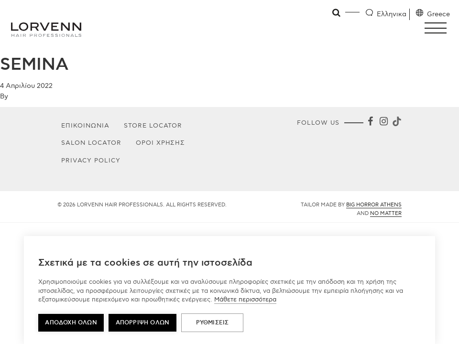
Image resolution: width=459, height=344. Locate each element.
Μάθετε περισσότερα (245, 299)
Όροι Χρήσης (161, 143)
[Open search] (337, 13)
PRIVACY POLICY (90, 160)
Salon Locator (91, 143)
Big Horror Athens (374, 205)
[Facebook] (370, 123)
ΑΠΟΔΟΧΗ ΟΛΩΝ (71, 322)
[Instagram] (383, 123)
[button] (438, 28)
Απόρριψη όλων (143, 322)
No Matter (386, 213)
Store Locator (153, 125)
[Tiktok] (396, 123)
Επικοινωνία (85, 125)
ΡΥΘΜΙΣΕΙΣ (212, 322)
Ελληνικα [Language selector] (391, 14)
